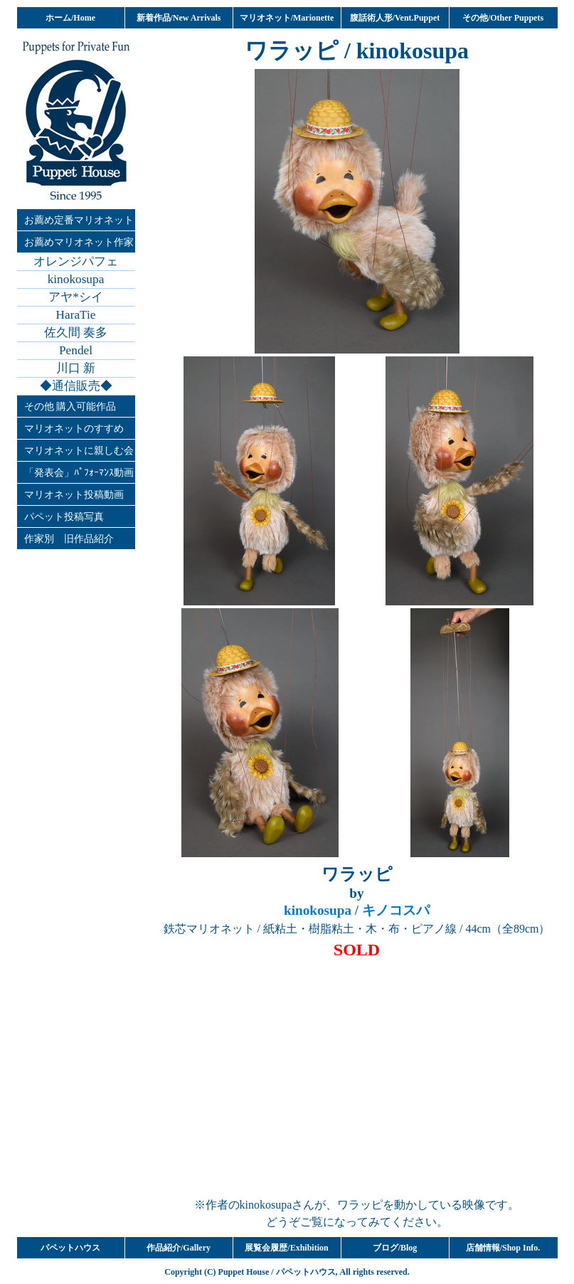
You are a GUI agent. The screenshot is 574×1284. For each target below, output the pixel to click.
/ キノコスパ (357, 910)
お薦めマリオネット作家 (79, 242)
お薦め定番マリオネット (79, 220)
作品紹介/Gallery (179, 1248)
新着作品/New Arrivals (179, 18)
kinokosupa (76, 279)
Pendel (75, 350)
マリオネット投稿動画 (74, 494)
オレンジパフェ (75, 261)
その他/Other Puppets (502, 18)
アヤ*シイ (75, 297)
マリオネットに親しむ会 (79, 450)
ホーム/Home (70, 18)
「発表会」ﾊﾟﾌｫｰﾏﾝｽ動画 (79, 472)
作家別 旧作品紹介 (69, 538)
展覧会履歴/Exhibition (286, 1248)
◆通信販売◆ (76, 386)
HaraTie (76, 315)
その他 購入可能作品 (70, 406)
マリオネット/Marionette (287, 18)
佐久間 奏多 (75, 332)
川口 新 (75, 368)
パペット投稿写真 (64, 516)
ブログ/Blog (395, 1248)
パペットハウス (70, 1248)
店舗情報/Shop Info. (503, 1248)
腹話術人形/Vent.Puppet (395, 18)
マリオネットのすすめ (74, 428)
